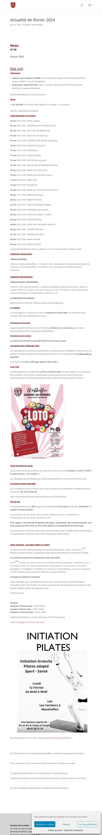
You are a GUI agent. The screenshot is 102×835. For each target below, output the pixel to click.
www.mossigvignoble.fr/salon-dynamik (27, 622)
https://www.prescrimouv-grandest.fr (54, 738)
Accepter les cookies (45, 824)
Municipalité (37, 24)
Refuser (66, 824)
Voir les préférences (88, 824)
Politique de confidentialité (73, 830)
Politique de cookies (55, 830)
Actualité (27, 24)
